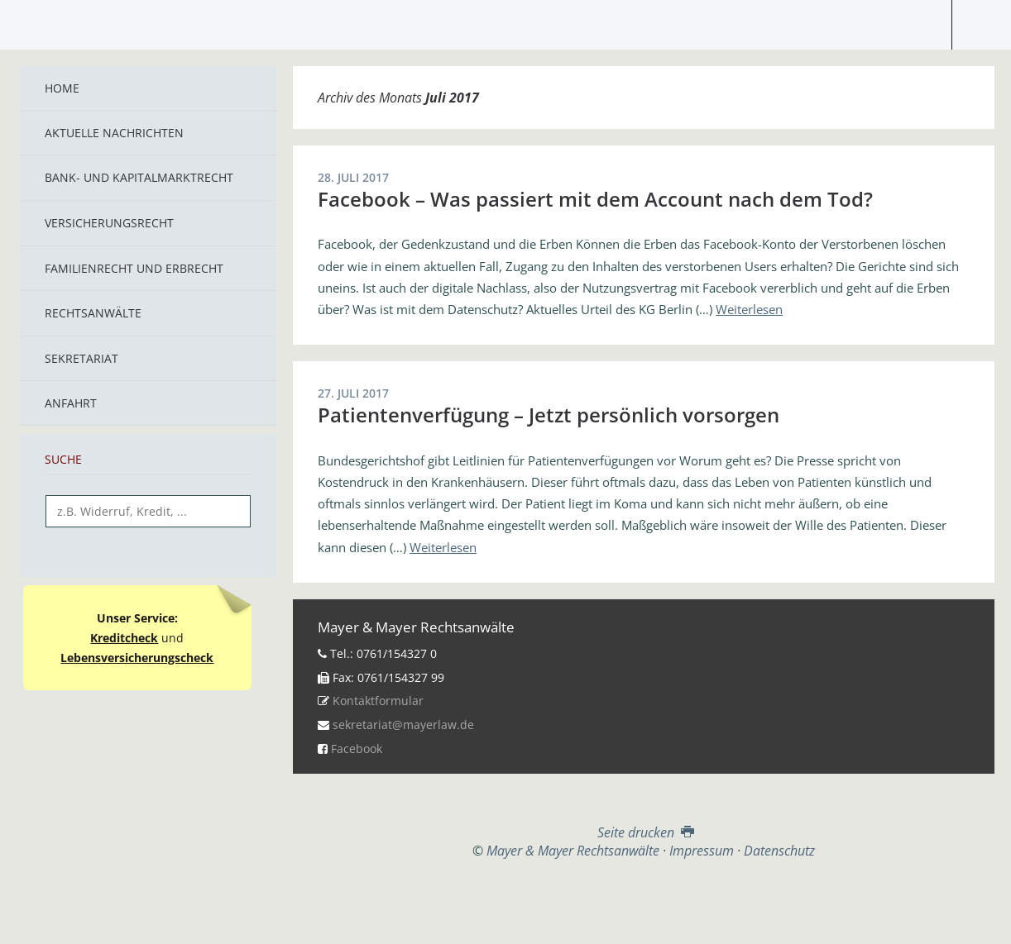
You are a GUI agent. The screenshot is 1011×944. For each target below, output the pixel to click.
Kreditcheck (124, 638)
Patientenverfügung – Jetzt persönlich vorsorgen (548, 414)
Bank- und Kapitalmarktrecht (139, 177)
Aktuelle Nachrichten (114, 133)
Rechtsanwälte (93, 313)
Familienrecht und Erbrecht (134, 268)
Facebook (356, 748)
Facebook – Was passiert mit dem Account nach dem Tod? (595, 198)
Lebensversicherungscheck (136, 657)
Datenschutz (779, 850)
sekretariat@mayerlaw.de (403, 724)
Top (643, 900)
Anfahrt (71, 403)
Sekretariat (81, 358)
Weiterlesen (749, 309)
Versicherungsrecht (109, 223)
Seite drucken (644, 832)
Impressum (701, 850)
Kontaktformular (378, 700)
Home (62, 88)
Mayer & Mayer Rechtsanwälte (505, 20)
